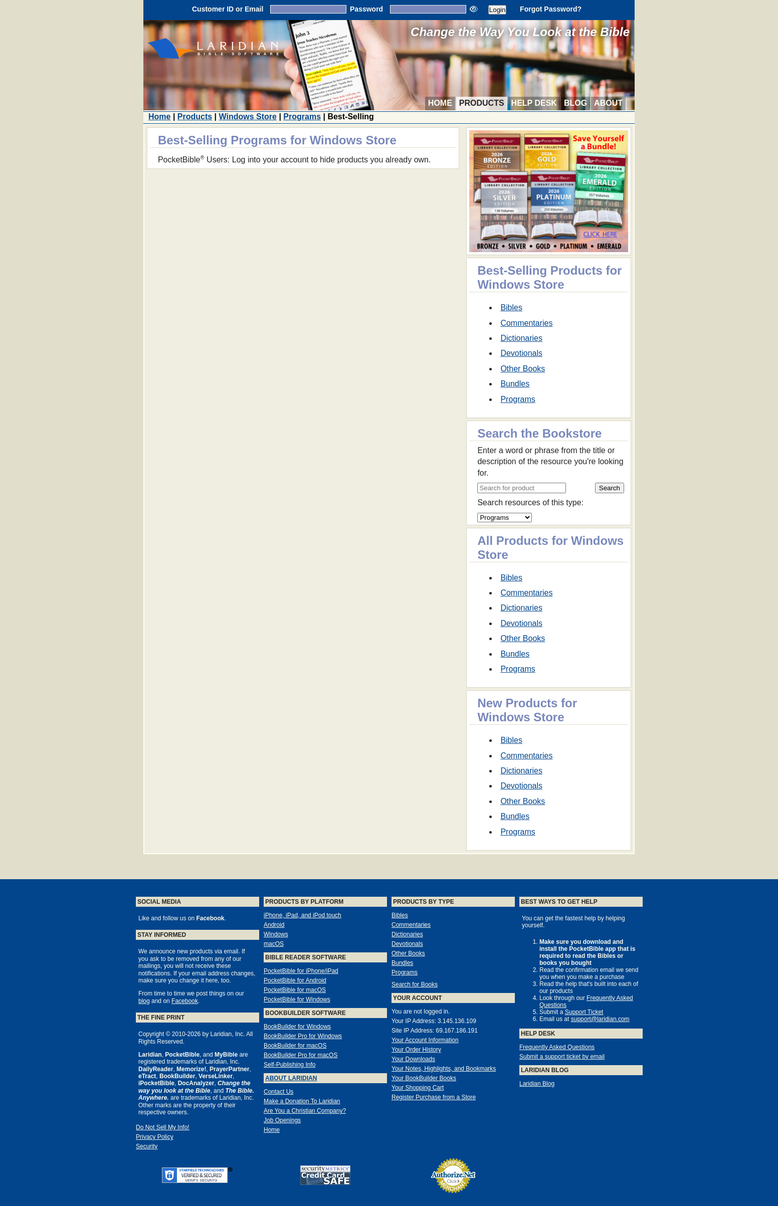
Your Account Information (425, 1040)
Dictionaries (521, 338)
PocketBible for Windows (297, 999)
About (608, 103)
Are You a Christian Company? (305, 1110)
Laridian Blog (536, 1083)
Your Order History (416, 1049)
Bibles (511, 307)
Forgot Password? (550, 9)
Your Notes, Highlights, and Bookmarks (444, 1068)
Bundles (514, 383)
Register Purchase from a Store (434, 1097)
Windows (276, 934)
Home (440, 103)
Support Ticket (584, 1012)
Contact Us (278, 1091)
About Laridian (291, 1078)
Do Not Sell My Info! (162, 1127)
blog (144, 1000)
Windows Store (248, 116)
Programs (302, 116)
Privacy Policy (154, 1136)
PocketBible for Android (295, 980)
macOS (274, 943)
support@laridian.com (600, 1019)
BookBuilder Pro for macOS (300, 1055)
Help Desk (534, 103)
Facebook (184, 1000)
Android (274, 924)
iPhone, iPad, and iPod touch (302, 915)
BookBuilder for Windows (297, 1026)
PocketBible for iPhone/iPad (301, 970)
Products (481, 103)
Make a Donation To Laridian (302, 1101)
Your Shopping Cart (418, 1087)
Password (366, 9)
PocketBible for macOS (295, 989)
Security (146, 1146)
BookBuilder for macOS (295, 1045)
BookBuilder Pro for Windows (303, 1036)
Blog (575, 103)
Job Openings (282, 1120)
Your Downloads (413, 1059)
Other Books (522, 368)
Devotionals (521, 353)
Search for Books (415, 984)
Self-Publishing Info (289, 1064)
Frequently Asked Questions (557, 1047)
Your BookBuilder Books (424, 1078)
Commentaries (526, 323)
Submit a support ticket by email (562, 1056)
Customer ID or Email (227, 9)
